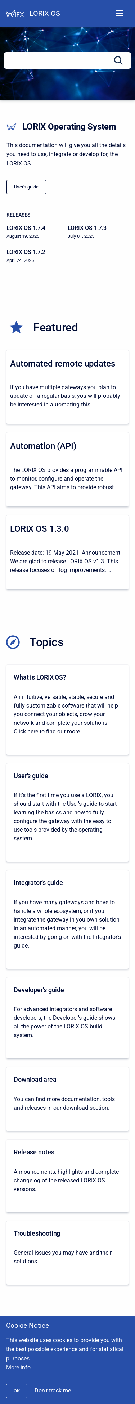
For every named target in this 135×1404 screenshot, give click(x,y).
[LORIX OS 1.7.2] (37, 256)
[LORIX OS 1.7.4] (37, 232)
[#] (16, 1391)
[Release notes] (67, 1176)
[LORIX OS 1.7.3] (98, 232)
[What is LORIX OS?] (67, 710)
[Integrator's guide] (67, 919)
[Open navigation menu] (119, 13)
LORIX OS (45, 13)
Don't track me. (53, 1390)
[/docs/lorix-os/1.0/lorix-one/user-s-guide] (26, 187)
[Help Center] (15, 13)
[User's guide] (67, 812)
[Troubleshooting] (67, 1253)
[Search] (67, 60)
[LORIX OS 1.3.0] (67, 552)
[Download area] (67, 1099)
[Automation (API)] (67, 469)
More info (18, 1367)
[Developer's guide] (67, 1018)
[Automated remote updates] (67, 387)
